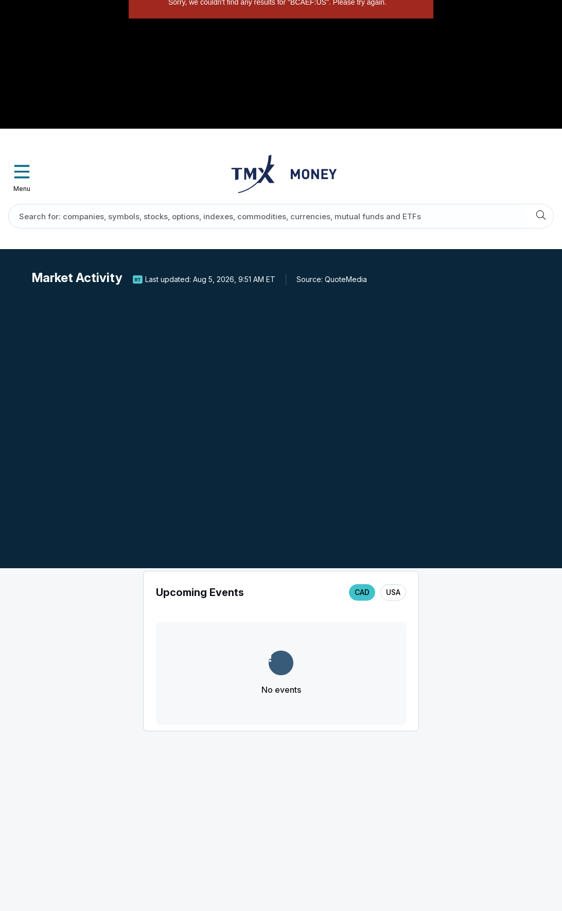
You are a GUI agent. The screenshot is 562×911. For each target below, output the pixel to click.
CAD (362, 592)
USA (393, 592)
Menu (22, 175)
